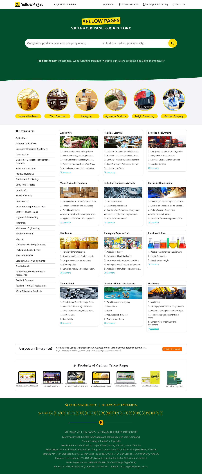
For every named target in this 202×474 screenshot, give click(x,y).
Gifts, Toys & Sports (25, 184)
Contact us (178, 4)
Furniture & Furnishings (27, 179)
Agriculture (21, 138)
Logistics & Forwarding (27, 217)
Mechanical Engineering (28, 228)
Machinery (21, 222)
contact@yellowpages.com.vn (108, 350)
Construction (22, 154)
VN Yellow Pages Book (150, 386)
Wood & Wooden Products (29, 291)
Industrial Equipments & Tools (31, 206)
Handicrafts (21, 190)
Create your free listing (155, 4)
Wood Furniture (57, 116)
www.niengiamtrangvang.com (76, 386)
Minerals (20, 239)
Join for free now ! (172, 349)
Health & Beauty (24, 195)
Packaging (86, 116)
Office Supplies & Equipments (30, 244)
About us (109, 4)
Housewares (22, 201)
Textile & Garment (25, 280)
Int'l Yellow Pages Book (174, 386)
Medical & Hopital (24, 233)
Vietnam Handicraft (28, 116)
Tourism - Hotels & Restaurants (31, 285)
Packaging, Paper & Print (28, 249)
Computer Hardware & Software (32, 148)
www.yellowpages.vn (51, 386)
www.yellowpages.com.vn (125, 386)
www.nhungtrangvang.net (101, 386)
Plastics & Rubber (24, 255)
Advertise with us (128, 4)
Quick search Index (65, 4)
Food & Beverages (25, 173)
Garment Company (173, 116)
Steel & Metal (22, 266)
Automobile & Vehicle (26, 143)
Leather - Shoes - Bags (27, 211)
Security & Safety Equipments (30, 260)
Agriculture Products (115, 116)
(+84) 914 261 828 (96, 462)
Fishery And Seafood (26, 168)
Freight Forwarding (144, 116)
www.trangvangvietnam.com (27, 386)
